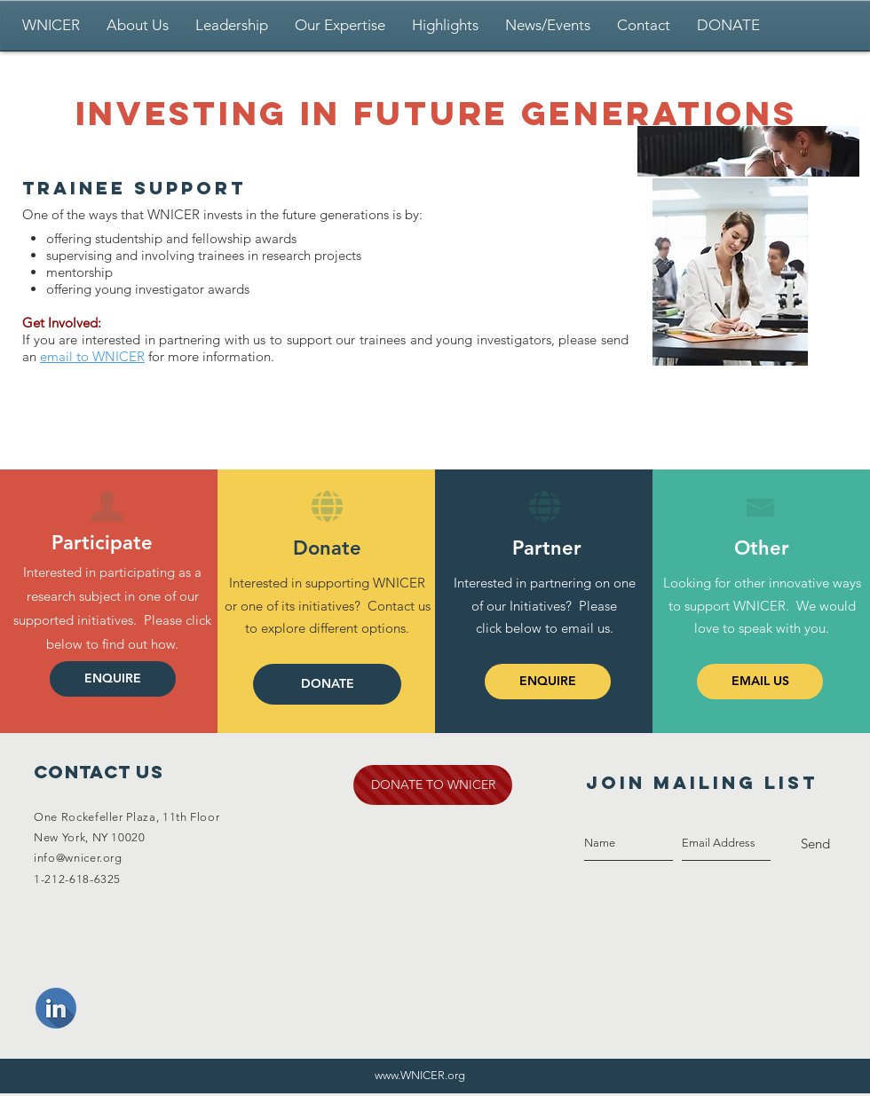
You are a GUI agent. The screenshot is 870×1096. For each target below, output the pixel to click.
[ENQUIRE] (113, 679)
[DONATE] (327, 684)
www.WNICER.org (420, 1075)
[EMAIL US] (760, 681)
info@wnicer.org (78, 857)
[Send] (815, 843)
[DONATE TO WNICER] (432, 785)
